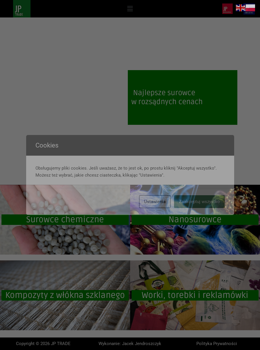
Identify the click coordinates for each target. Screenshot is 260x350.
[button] (130, 8)
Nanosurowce (195, 219)
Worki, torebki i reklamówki (195, 295)
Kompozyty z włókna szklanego (65, 295)
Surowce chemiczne (65, 219)
